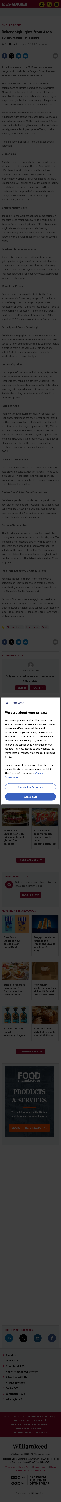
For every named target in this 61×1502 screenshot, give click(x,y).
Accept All (30, 796)
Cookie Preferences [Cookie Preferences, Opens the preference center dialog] (30, 787)
